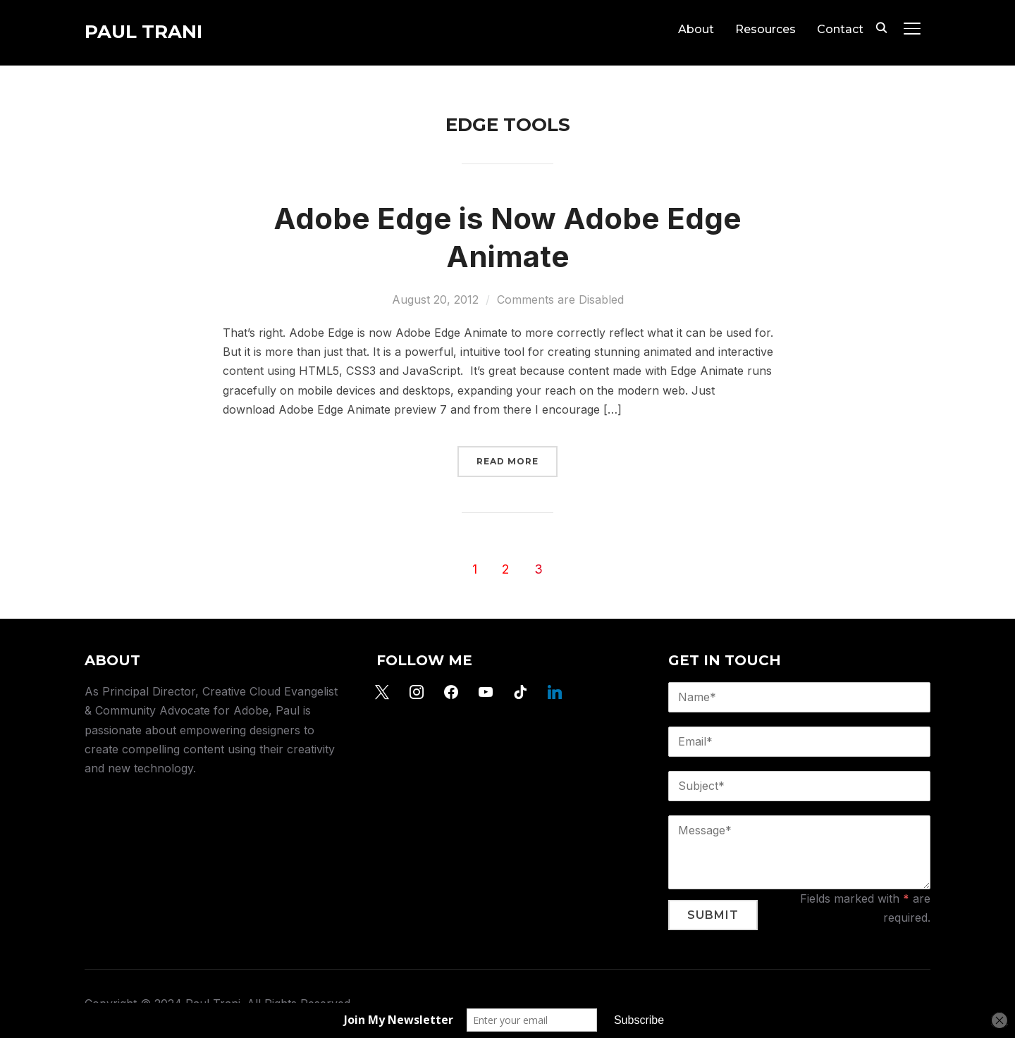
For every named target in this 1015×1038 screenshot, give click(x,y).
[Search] (881, 27)
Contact (840, 29)
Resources (765, 29)
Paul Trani (143, 31)
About (696, 29)
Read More (507, 461)
